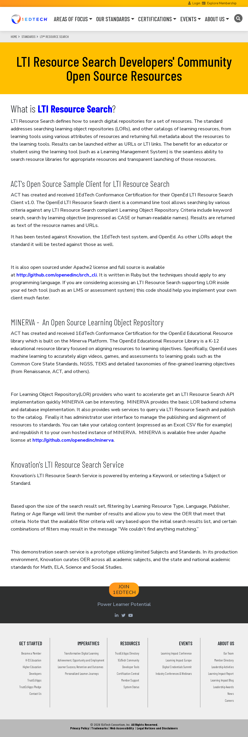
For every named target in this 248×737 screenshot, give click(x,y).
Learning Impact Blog (222, 680)
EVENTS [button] (188, 18)
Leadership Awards (223, 687)
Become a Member (31, 653)
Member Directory (223, 660)
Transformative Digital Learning (81, 653)
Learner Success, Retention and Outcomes (80, 667)
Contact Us (35, 693)
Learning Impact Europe (178, 660)
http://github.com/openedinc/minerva (73, 440)
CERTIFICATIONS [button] (155, 18)
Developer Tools (130, 667)
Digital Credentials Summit (177, 667)
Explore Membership (222, 3)
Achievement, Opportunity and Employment (81, 660)
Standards (28, 37)
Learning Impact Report (220, 673)
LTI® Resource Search (54, 37)
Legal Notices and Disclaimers (157, 728)
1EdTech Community (128, 660)
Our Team (228, 653)
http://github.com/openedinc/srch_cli (56, 275)
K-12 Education (33, 660)
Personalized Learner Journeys (81, 673)
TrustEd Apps (34, 680)
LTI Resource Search (75, 108)
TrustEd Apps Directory (127, 653)
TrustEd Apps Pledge (30, 687)
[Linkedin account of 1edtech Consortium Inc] (117, 615)
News (230, 693)
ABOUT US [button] (215, 18)
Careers (229, 700)
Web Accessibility (122, 728)
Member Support (130, 680)
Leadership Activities (222, 667)
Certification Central (128, 673)
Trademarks (99, 728)
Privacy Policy (79, 728)
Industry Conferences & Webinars (174, 673)
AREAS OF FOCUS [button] (71, 18)
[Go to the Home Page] (29, 19)
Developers (35, 673)
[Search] (238, 18)
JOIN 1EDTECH (124, 589)
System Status (131, 687)
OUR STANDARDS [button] (113, 18)
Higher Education (32, 667)
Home (14, 37)
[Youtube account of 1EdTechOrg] (131, 615)
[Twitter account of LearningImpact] (124, 615)
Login (196, 3)
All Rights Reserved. (144, 724)
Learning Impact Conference (176, 653)
